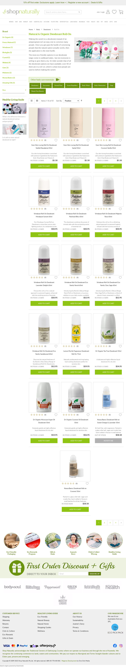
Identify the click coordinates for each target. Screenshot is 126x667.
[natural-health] (92, 587)
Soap (111, 85)
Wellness (41, 631)
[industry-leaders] (63, 600)
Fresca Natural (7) (9, 42)
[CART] (121, 12)
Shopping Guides (44, 627)
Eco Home (46, 21)
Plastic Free (54, 21)
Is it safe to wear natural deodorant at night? (10, 138)
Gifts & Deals (7, 638)
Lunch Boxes (73, 21)
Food (88, 21)
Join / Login (101, 12)
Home (31, 29)
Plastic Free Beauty (37, 91)
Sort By (59, 101)
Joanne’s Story (78, 624)
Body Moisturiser (100, 85)
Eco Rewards (7, 634)
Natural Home (43, 624)
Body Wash (86, 85)
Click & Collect (8, 631)
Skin (20, 21)
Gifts (111, 21)
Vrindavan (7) (7, 47)
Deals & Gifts (96, 2)
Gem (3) (5, 67)
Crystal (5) (6, 57)
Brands (11, 21)
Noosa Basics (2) (8, 77)
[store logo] (20, 12)
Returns (5, 624)
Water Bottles (64, 21)
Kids (98, 21)
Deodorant (47, 29)
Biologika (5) (7, 52)
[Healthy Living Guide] (115, 540)
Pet (102, 21)
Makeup (25, 21)
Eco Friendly (42, 616)
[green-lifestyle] (72, 587)
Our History (77, 616)
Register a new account (78, 2)
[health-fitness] (33, 587)
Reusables (82, 21)
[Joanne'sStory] (73, 540)
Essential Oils (38, 21)
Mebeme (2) (6, 72)
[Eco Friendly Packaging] (11, 540)
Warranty (6, 620)
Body (30, 21)
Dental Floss (58, 85)
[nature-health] (112, 587)
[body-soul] (13, 587)
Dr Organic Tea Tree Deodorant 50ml (108, 351)
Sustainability (78, 620)
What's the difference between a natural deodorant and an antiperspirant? (13, 119)
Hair (16, 21)
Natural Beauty (43, 620)
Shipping (5, 616)
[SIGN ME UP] (94, 574)
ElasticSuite (20, 666)
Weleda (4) (6, 62)
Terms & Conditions (80, 631)
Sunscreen (46, 85)
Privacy (76, 627)
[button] (56, 140)
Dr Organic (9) (7, 37)
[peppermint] (52, 587)
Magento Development (69, 661)
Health (93, 21)
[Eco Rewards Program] (32, 540)
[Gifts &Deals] (53, 540)
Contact (5, 627)
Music (106, 21)
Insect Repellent (72, 85)
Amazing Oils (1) (8, 83)
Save (115, 21)
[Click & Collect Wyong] (94, 540)
